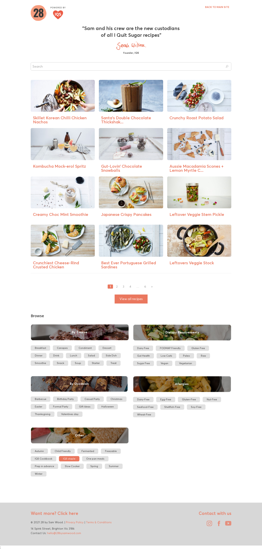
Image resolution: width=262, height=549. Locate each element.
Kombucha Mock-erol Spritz (59, 166)
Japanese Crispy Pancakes (126, 214)
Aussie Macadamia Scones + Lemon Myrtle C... (196, 168)
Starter (96, 363)
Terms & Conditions (99, 522)
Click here (67, 513)
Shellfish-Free (172, 406)
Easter (38, 406)
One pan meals (95, 458)
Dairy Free (143, 348)
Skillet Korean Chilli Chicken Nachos (60, 119)
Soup (78, 363)
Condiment (85, 347)
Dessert (107, 347)
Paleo (186, 355)
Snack (60, 363)
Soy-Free (196, 406)
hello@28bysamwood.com (64, 533)
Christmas (116, 399)
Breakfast (40, 347)
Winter (38, 473)
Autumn (39, 451)
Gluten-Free (189, 399)
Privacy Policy (75, 522)
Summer (114, 466)
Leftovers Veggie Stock (191, 262)
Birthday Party (65, 399)
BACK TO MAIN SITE (217, 7)
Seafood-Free (145, 406)
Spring (94, 466)
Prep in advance (44, 466)
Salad (91, 355)
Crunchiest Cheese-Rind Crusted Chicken (56, 264)
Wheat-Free (144, 414)
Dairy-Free (143, 399)
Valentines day (69, 414)
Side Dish (111, 355)
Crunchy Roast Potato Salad (196, 117)
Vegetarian (185, 363)
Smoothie (40, 363)
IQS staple (69, 458)
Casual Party (92, 399)
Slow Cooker (72, 466)
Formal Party (60, 406)
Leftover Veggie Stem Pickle (196, 214)
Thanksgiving (42, 414)
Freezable (111, 451)
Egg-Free (165, 399)
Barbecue (40, 399)
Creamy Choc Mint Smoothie (60, 214)
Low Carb (166, 355)
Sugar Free (143, 363)
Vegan (164, 363)
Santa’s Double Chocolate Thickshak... (126, 119)
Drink (56, 355)
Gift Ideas (84, 406)
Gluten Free (198, 348)
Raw (203, 355)
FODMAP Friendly (170, 348)
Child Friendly (63, 451)
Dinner (38, 355)
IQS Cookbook (43, 458)
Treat (113, 363)
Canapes (62, 347)
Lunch (73, 355)
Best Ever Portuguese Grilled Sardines (128, 264)
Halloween (107, 406)
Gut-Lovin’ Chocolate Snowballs (121, 168)
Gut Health (143, 355)
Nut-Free (212, 399)
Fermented (87, 451)
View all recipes (131, 299)
